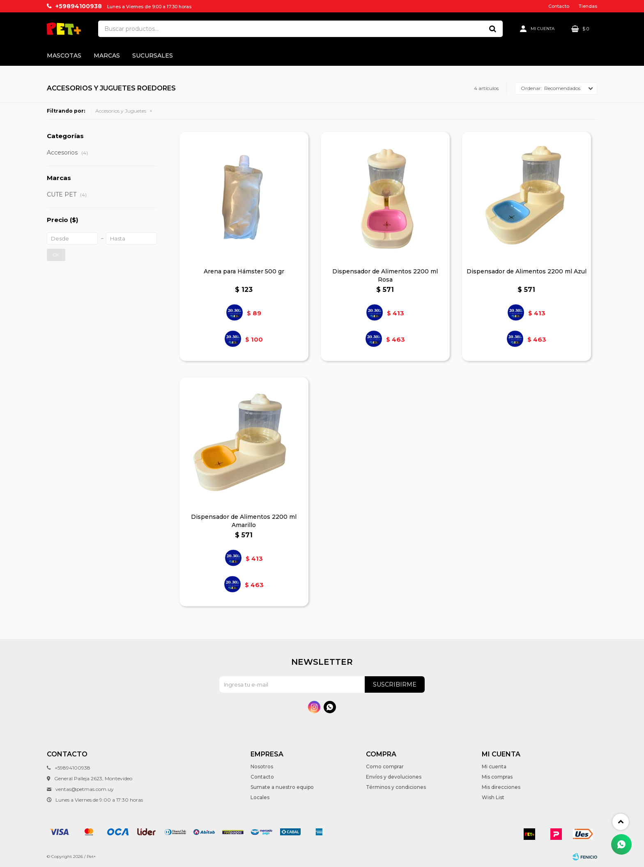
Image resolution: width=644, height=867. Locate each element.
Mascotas (64, 55)
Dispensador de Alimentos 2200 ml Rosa (385, 275)
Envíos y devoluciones (393, 777)
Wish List (493, 797)
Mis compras (497, 777)
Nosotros (262, 766)
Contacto (558, 6)
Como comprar (385, 766)
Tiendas (588, 6)
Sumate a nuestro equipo (282, 787)
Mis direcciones (501, 787)
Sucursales (152, 55)
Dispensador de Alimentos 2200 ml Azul (526, 271)
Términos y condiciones (396, 787)
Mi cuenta (494, 766)
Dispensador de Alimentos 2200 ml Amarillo (244, 521)
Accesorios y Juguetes (120, 111)
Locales (260, 797)
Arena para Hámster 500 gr (244, 271)
